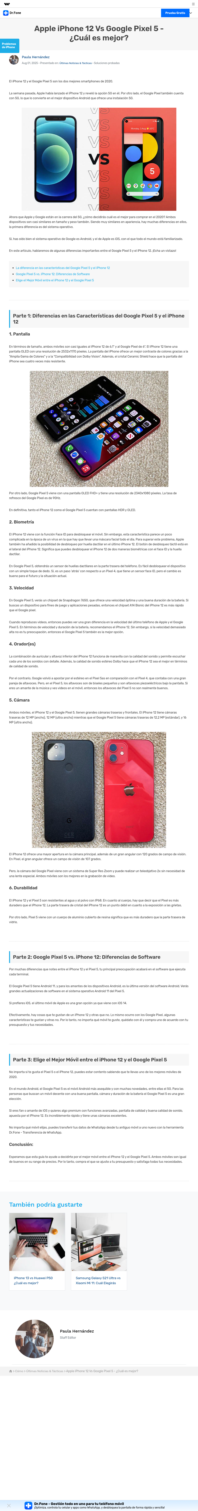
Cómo (19, 1371)
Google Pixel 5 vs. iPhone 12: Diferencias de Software (53, 274)
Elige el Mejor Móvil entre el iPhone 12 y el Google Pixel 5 (55, 280)
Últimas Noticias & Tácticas (75, 63)
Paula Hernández (36, 57)
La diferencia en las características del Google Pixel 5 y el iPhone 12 (63, 268)
